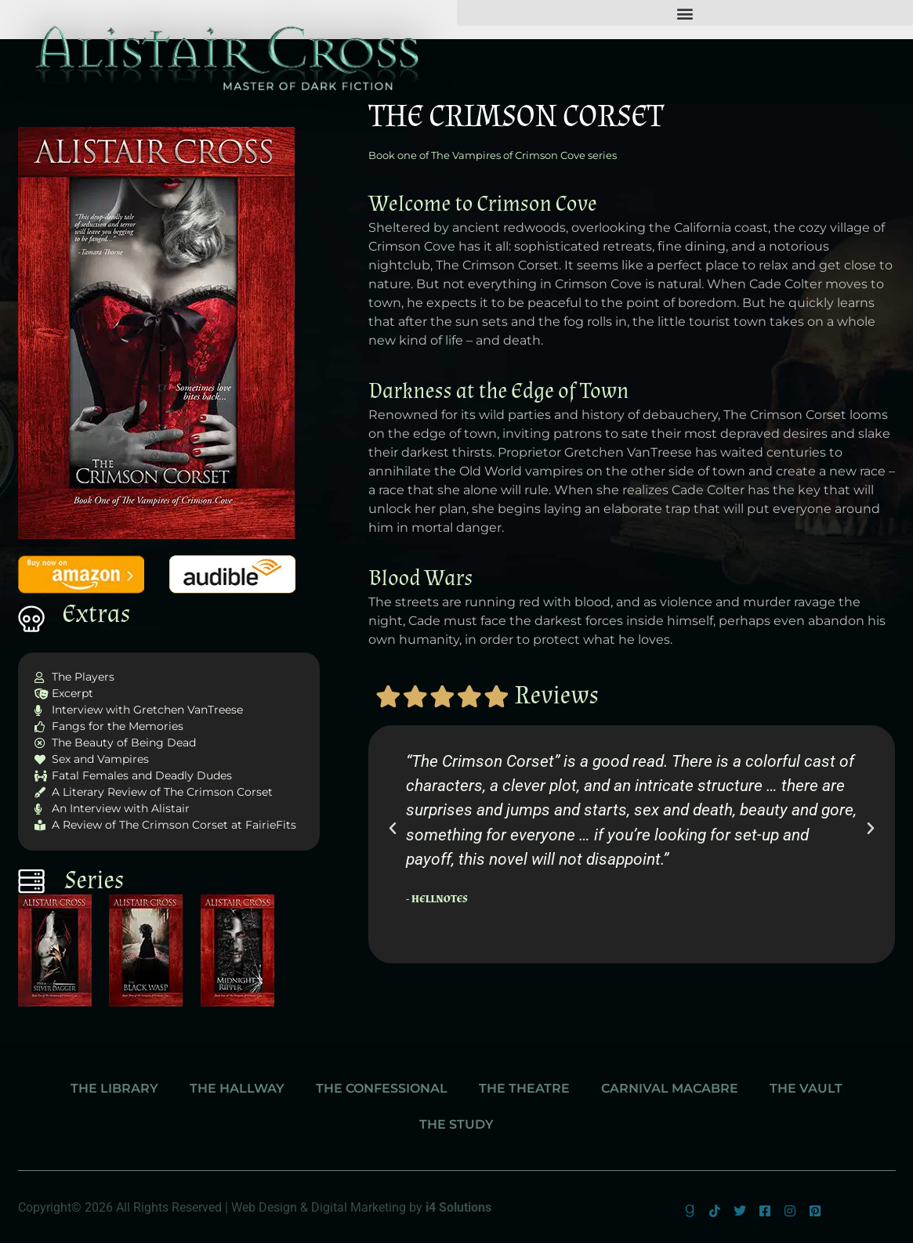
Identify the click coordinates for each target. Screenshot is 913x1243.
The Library (114, 1088)
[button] (685, 13)
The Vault (806, 1088)
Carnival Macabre (669, 1088)
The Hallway (237, 1088)
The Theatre (524, 1088)
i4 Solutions (458, 1207)
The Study (456, 1124)
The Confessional (381, 1088)
